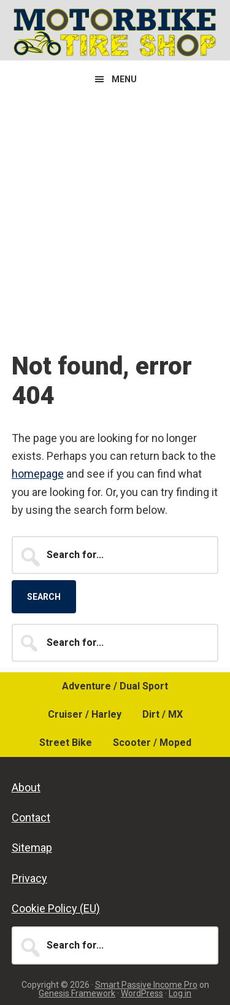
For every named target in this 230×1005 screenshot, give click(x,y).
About (26, 787)
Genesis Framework (77, 993)
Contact (31, 817)
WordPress (142, 993)
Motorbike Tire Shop (115, 31)
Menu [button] (124, 79)
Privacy (29, 878)
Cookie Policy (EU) (56, 908)
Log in (180, 993)
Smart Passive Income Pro (146, 985)
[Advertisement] (115, 219)
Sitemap (32, 847)
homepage (38, 473)
